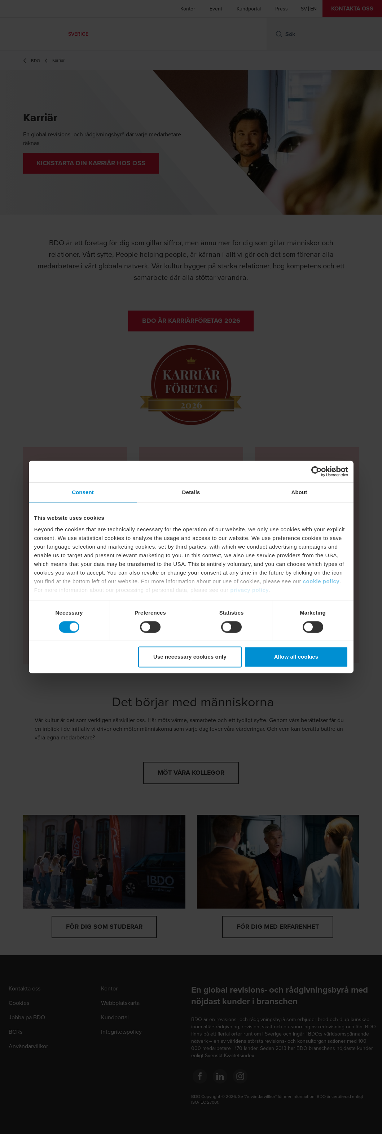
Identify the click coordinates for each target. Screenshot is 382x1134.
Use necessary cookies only (190, 657)
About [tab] (299, 492)
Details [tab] (191, 492)
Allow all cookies (296, 657)
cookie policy (321, 581)
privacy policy (249, 590)
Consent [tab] (83, 492)
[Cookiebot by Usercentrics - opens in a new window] (316, 471)
